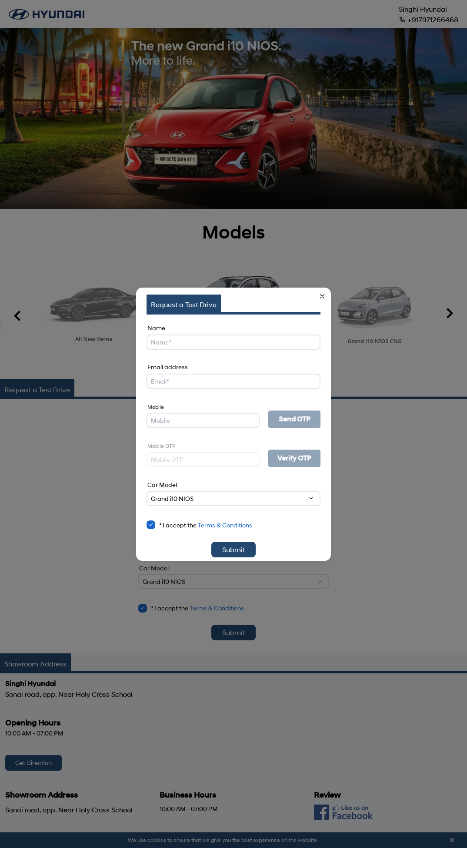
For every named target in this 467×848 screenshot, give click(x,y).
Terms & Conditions (225, 525)
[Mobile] (203, 420)
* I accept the (205, 525)
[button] (322, 296)
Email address (167, 367)
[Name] (233, 342)
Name (156, 327)
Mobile (155, 407)
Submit (233, 549)
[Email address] (233, 381)
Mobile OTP (161, 446)
